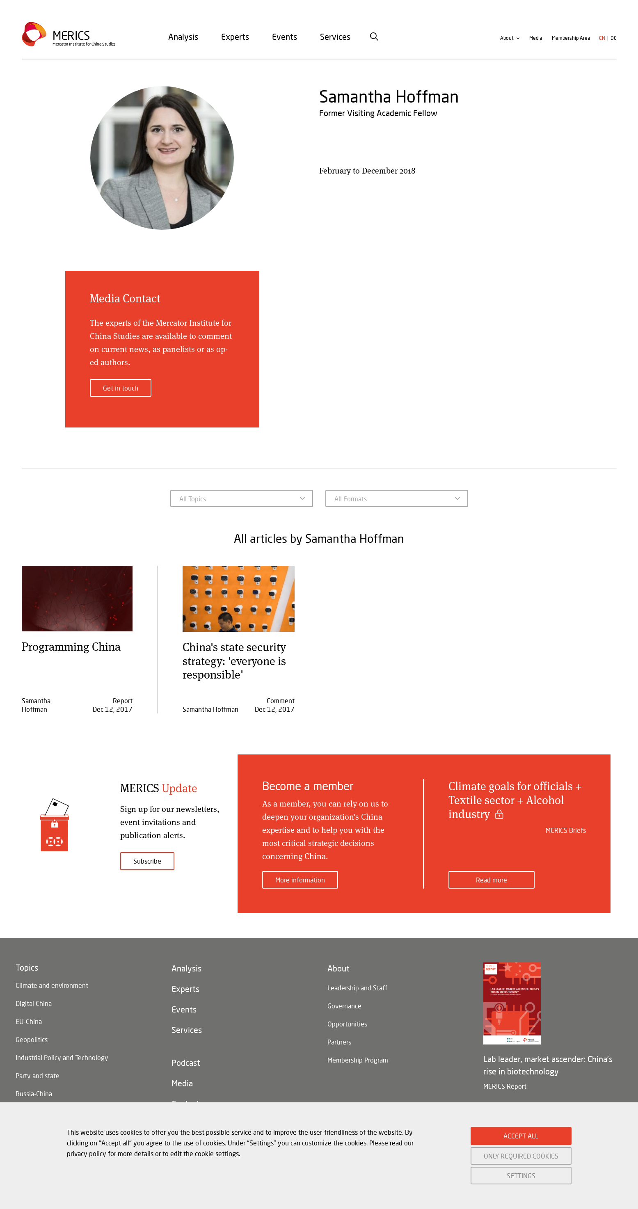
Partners (339, 1042)
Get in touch (120, 388)
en (602, 38)
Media (535, 38)
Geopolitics (32, 1039)
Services (335, 36)
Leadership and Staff (357, 988)
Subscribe (147, 861)
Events (284, 36)
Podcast (186, 1063)
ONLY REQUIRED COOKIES (521, 1156)
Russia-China (34, 1093)
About (507, 38)
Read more (491, 880)
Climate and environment (52, 985)
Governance (344, 1006)
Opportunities (347, 1024)
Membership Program (357, 1060)
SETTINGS (521, 1175)
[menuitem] (183, 36)
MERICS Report (504, 1086)
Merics (71, 35)
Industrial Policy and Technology (62, 1057)
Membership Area (571, 38)
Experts (235, 36)
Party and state (37, 1075)
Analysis (183, 36)
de (614, 38)
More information (300, 880)
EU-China (29, 1021)
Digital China (34, 1003)
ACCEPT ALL (520, 1136)
